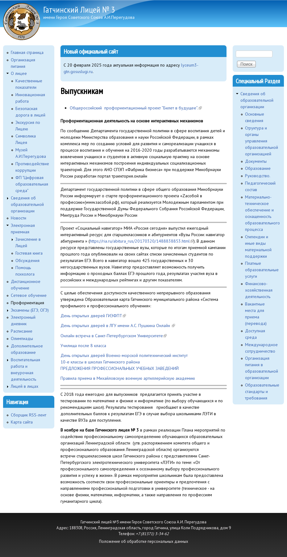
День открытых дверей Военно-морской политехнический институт (124, 355)
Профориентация (27, 302)
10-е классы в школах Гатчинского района (100, 362)
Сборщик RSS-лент (28, 415)
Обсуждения (27, 260)
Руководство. (257, 175)
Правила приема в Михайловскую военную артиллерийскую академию (127, 378)
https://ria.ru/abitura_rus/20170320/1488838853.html (141, 241)
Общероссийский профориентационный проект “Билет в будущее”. (136, 108)
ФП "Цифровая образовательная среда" (31, 184)
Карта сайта (22, 422)
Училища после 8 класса (83, 345)
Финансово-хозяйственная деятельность (258, 290)
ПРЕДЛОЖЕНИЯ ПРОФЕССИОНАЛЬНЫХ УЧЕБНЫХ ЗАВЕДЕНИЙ (119, 368)
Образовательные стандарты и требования (262, 391)
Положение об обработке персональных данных (143, 541)
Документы (256, 161)
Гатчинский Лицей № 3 (79, 9)
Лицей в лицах (24, 386)
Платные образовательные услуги (262, 269)
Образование (258, 168)
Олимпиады (22, 338)
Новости (18, 218)
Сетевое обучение (29, 295)
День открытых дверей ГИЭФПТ (93, 315)
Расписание (21, 331)
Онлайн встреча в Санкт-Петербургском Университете (113, 335)
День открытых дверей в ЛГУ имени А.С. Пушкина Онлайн (117, 325)
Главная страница (27, 52)
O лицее (19, 73)
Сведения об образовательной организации (27, 204)
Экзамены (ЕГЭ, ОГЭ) (30, 310)
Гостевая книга (29, 253)
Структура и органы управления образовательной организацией (261, 141)
